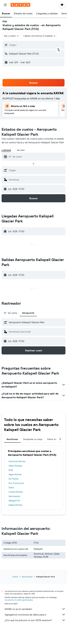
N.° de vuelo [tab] (10, 312)
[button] (5, 4)
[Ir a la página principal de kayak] (20, 5)
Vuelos (15, 576)
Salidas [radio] (21, 150)
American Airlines (17, 461)
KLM (11, 470)
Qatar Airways (15, 465)
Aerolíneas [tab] (12, 439)
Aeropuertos (27, 576)
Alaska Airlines (15, 505)
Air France (13, 478)
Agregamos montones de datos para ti (35, 614)
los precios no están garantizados (19, 600)
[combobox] (11, 36)
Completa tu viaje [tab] (32, 439)
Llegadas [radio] (6, 150)
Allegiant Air (14, 500)
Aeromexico (14, 496)
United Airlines (16, 491)
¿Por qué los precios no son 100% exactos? (35, 620)
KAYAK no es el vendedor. (35, 609)
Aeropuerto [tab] (28, 312)
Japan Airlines (15, 474)
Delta (11, 487)
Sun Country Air (16, 483)
